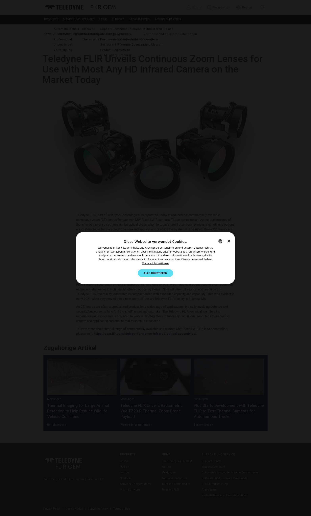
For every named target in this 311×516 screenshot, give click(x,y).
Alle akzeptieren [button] (155, 273)
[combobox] (220, 241)
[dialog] (155, 258)
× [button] (228, 241)
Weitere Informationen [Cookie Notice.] (155, 263)
